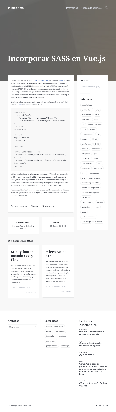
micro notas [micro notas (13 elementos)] (50, 340)
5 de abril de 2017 (20, 206)
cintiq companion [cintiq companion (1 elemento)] (94, 124)
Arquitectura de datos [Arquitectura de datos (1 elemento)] (54, 325)
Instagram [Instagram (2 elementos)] (86, 168)
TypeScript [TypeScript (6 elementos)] (86, 197)
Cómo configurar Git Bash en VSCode (93, 383)
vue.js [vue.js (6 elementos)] (97, 207)
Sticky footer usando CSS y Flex (22, 255)
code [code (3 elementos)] (84, 129)
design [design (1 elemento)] (84, 139)
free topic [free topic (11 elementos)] (62, 335)
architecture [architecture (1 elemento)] (86, 110)
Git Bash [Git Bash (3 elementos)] (85, 158)
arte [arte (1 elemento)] (97, 110)
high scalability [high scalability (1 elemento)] (88, 163)
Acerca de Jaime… (91, 7)
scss (54, 206)
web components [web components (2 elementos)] (88, 217)
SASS (50, 206)
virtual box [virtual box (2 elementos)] (86, 207)
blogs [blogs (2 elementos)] (96, 119)
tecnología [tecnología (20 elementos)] (65, 345)
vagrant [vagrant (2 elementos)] (100, 202)
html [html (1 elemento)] (99, 163)
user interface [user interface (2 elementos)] (87, 202)
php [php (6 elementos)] (83, 178)
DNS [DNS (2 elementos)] (97, 144)
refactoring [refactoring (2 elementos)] (86, 183)
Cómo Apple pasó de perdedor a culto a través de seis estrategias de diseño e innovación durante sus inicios (93, 368)
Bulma (19, 105)
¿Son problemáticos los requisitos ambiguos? (90, 343)
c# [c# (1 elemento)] (83, 124)
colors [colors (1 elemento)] (92, 129)
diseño (35, 206)
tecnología (82, 380)
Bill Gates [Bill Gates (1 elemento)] (86, 119)
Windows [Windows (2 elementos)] (98, 222)
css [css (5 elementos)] (98, 134)
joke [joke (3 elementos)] (83, 173)
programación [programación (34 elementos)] (51, 345)
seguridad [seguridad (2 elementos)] (95, 187)
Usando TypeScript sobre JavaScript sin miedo (91, 331)
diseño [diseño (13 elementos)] (48, 330)
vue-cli (60, 80)
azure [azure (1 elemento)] (97, 115)
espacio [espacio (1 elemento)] (85, 149)
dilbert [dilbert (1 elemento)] (94, 139)
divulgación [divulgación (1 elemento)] (60, 330)
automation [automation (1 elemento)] (86, 115)
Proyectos (72, 7)
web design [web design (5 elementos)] (86, 222)
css (46, 206)
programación (83, 328)
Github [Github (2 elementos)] (95, 158)
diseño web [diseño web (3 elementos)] (86, 144)
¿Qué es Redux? (87, 353)
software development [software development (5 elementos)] (90, 192)
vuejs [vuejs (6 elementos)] (84, 212)
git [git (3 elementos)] (95, 153)
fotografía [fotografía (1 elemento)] (86, 153)
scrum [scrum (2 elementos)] (84, 187)
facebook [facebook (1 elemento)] (96, 149)
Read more (30, 292)
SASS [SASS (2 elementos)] (97, 183)
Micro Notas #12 (56, 253)
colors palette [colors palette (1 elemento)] (87, 134)
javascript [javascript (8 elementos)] (98, 168)
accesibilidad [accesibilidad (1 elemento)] (87, 105)
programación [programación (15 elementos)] (94, 178)
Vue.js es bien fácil (41, 80)
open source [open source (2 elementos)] (94, 173)
